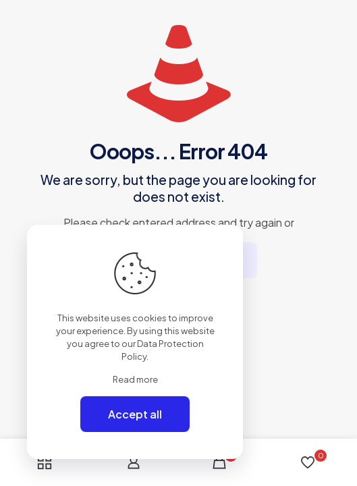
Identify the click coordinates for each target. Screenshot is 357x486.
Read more (135, 379)
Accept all (135, 414)
